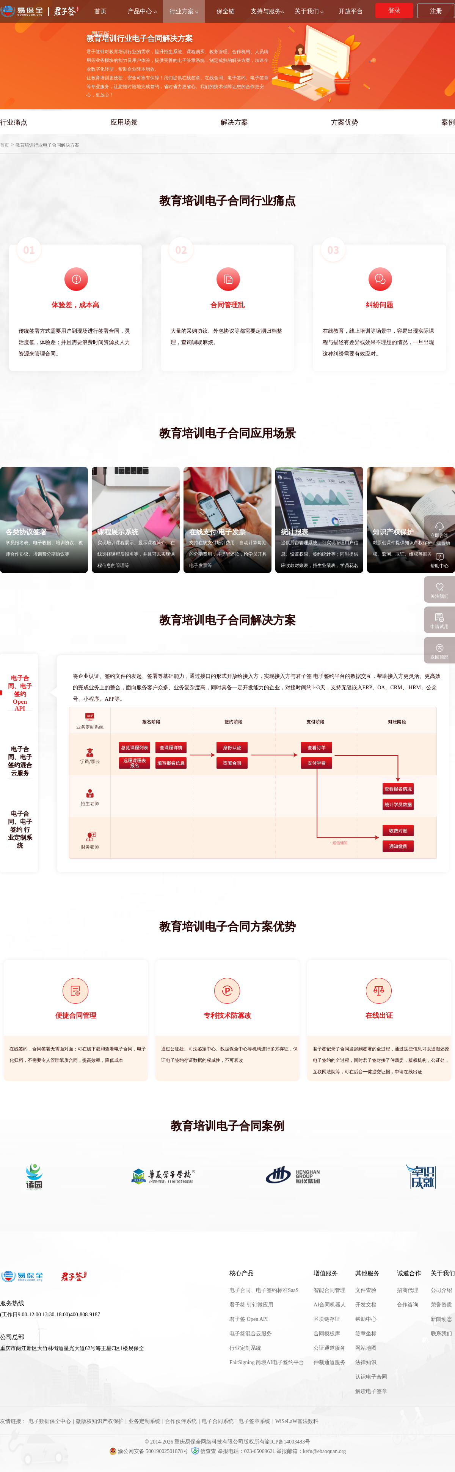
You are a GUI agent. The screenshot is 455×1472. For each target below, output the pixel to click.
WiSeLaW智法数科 (297, 1421)
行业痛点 (13, 122)
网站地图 (366, 1348)
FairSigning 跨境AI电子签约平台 (266, 1362)
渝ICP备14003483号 (287, 1442)
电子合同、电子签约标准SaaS (263, 1290)
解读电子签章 (371, 1391)
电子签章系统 (254, 1421)
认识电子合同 (371, 1377)
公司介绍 (441, 1290)
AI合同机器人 (330, 1305)
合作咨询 (407, 1305)
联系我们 (441, 1333)
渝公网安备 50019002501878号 (149, 1451)
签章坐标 (366, 1333)
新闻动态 (441, 1319)
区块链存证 (327, 1319)
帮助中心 (366, 1319)
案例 (448, 122)
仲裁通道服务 (329, 1362)
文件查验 (366, 1290)
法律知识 (366, 1362)
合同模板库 (327, 1333)
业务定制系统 (144, 1421)
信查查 (204, 1451)
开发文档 (366, 1305)
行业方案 (183, 11)
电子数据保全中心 (49, 1421)
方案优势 (344, 122)
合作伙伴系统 (181, 1421)
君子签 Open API (248, 1319)
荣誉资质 (441, 1305)
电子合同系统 (218, 1421)
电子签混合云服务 (250, 1333)
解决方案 (234, 122)
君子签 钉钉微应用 (251, 1305)
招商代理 (407, 1290)
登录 (394, 10)
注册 (436, 11)
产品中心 (142, 11)
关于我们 (309, 11)
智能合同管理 (329, 1290)
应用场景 (124, 122)
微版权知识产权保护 (100, 1421)
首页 (4, 145)
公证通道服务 (329, 1348)
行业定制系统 (245, 1348)
